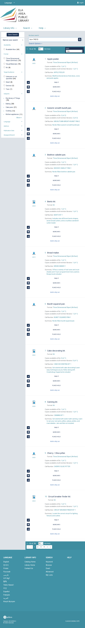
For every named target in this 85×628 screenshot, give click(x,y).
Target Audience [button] (9, 72)
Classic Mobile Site (72, 621)
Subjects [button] (6, 94)
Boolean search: (34, 35)
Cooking (8, 111)
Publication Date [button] (9, 130)
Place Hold (44, 91)
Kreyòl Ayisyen (9, 601)
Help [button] (42, 28)
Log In (81, 3)
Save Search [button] (13, 35)
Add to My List (55, 96)
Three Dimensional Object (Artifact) (12, 59)
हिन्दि (5, 582)
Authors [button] (6, 126)
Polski (5, 568)
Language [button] (7, 121)
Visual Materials (11, 64)
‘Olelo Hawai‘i (8, 585)
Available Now (11, 49)
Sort (67, 48)
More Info (43, 87)
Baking (8, 104)
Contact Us (29, 568)
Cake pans (9, 107)
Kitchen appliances (12, 114)
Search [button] (27, 28)
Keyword (49, 562)
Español (6, 591)
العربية (5, 598)
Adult (8, 82)
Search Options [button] (35, 43)
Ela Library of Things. (13, 98)
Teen (8, 89)
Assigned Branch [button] (9, 135)
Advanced (49, 572)
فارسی (6, 575)
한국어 (6, 565)
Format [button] (6, 54)
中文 (5, 588)
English (6, 562)
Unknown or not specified (11, 77)
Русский (6, 572)
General (9, 85)
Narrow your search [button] (10, 40)
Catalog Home (30, 562)
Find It (43, 82)
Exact (48, 568)
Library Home (30, 565)
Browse (49, 565)
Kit (7, 67)
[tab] (12, 39)
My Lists (49, 575)
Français (6, 595)
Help (69, 558)
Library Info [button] (9, 28)
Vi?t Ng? (6, 578)
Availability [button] (7, 45)
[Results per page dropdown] (40, 49)
